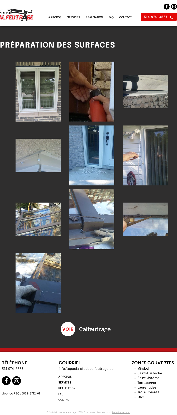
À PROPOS (65, 376)
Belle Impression (121, 412)
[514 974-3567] (159, 17)
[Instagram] (174, 7)
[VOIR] (68, 329)
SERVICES (64, 382)
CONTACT (64, 399)
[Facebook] (167, 7)
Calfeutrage (95, 329)
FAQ (60, 394)
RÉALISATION (66, 388)
